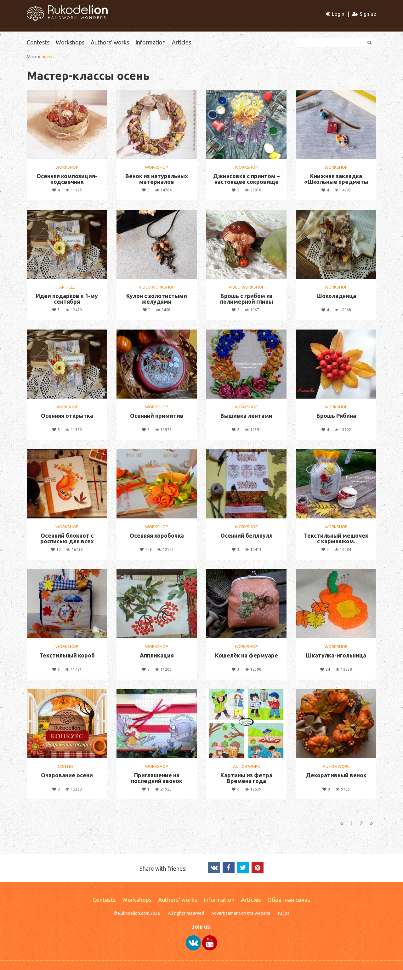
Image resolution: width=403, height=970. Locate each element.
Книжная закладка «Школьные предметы (336, 178)
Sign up (364, 14)
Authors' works (110, 42)
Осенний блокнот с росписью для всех (67, 538)
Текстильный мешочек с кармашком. (336, 538)
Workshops (70, 42)
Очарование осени (67, 775)
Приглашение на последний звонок (156, 778)
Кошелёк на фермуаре (246, 655)
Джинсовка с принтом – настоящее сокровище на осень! (246, 181)
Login (335, 14)
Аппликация (157, 655)
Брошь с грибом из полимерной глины (246, 298)
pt (287, 913)
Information (150, 42)
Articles (181, 42)
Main (31, 56)
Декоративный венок (336, 775)
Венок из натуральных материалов (156, 178)
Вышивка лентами (246, 415)
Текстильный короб (67, 655)
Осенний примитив (157, 415)
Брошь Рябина (336, 415)
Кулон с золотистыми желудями (156, 298)
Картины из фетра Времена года (246, 778)
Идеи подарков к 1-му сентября (67, 298)
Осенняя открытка (67, 415)
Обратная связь (288, 900)
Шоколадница (336, 296)
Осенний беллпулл (246, 535)
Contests (38, 42)
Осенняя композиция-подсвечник (67, 178)
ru (280, 913)
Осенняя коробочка (157, 535)
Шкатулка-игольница (336, 655)
